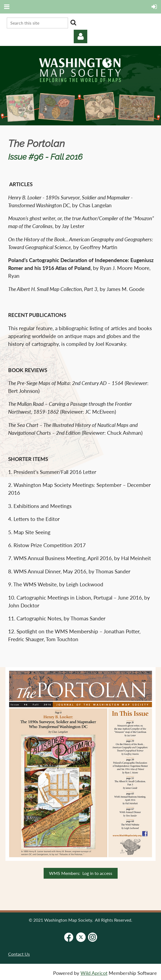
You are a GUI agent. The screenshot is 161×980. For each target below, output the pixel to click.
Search (73, 22)
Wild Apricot (93, 973)
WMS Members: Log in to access (80, 873)
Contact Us (19, 953)
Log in (80, 36)
